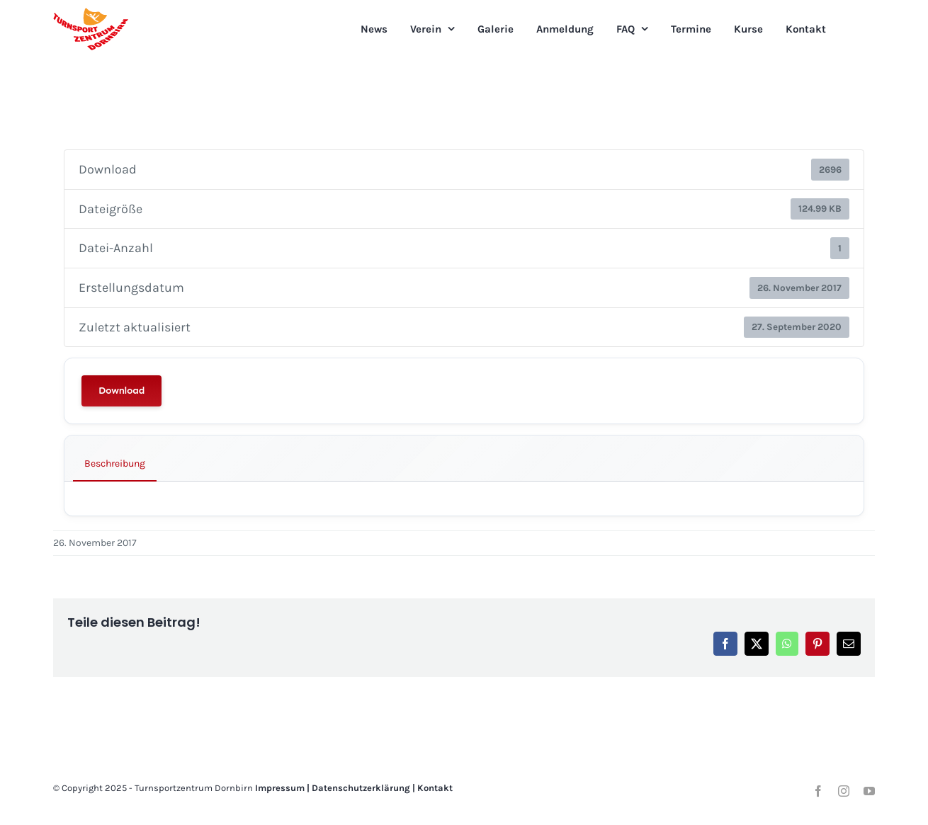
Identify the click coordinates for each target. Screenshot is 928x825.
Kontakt (435, 788)
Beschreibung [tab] (114, 463)
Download (121, 391)
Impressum (280, 788)
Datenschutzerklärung (361, 788)
